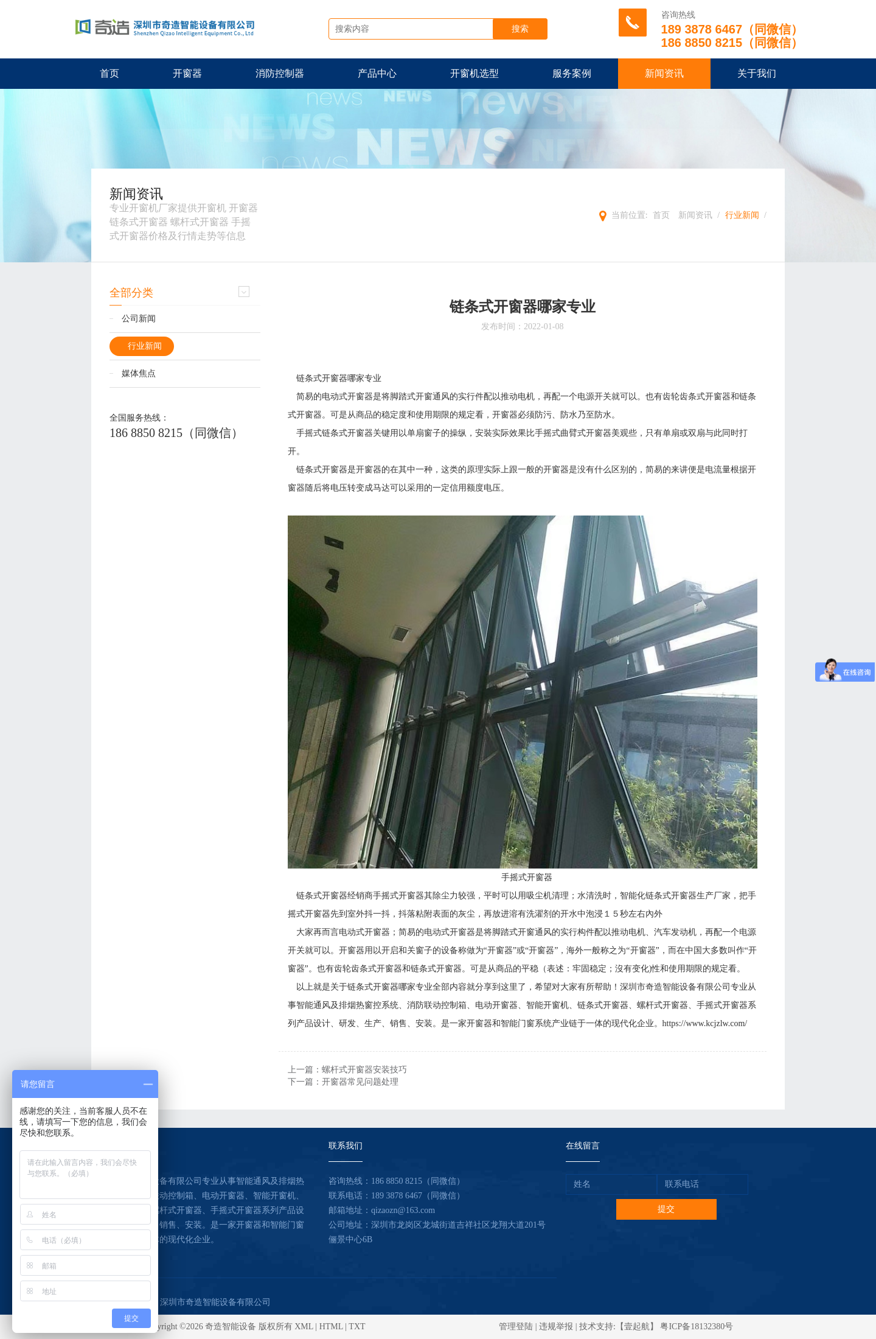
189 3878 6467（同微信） (418, 1195)
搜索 (520, 28)
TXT (357, 1326)
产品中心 (377, 73)
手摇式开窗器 (526, 877)
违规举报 (556, 1326)
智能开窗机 (547, 1005)
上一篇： (347, 1069)
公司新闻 (139, 318)
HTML (331, 1326)
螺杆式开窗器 (662, 1005)
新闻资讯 (664, 73)
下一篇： (343, 1081)
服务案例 (571, 73)
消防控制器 (279, 73)
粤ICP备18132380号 (696, 1326)
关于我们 (756, 73)
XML (303, 1326)
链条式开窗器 (321, 378)
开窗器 (187, 73)
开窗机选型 (474, 73)
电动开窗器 (496, 1005)
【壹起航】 (637, 1326)
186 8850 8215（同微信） (176, 432)
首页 (109, 73)
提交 (666, 1209)
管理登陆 (516, 1326)
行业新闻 (742, 215)
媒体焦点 (139, 373)
